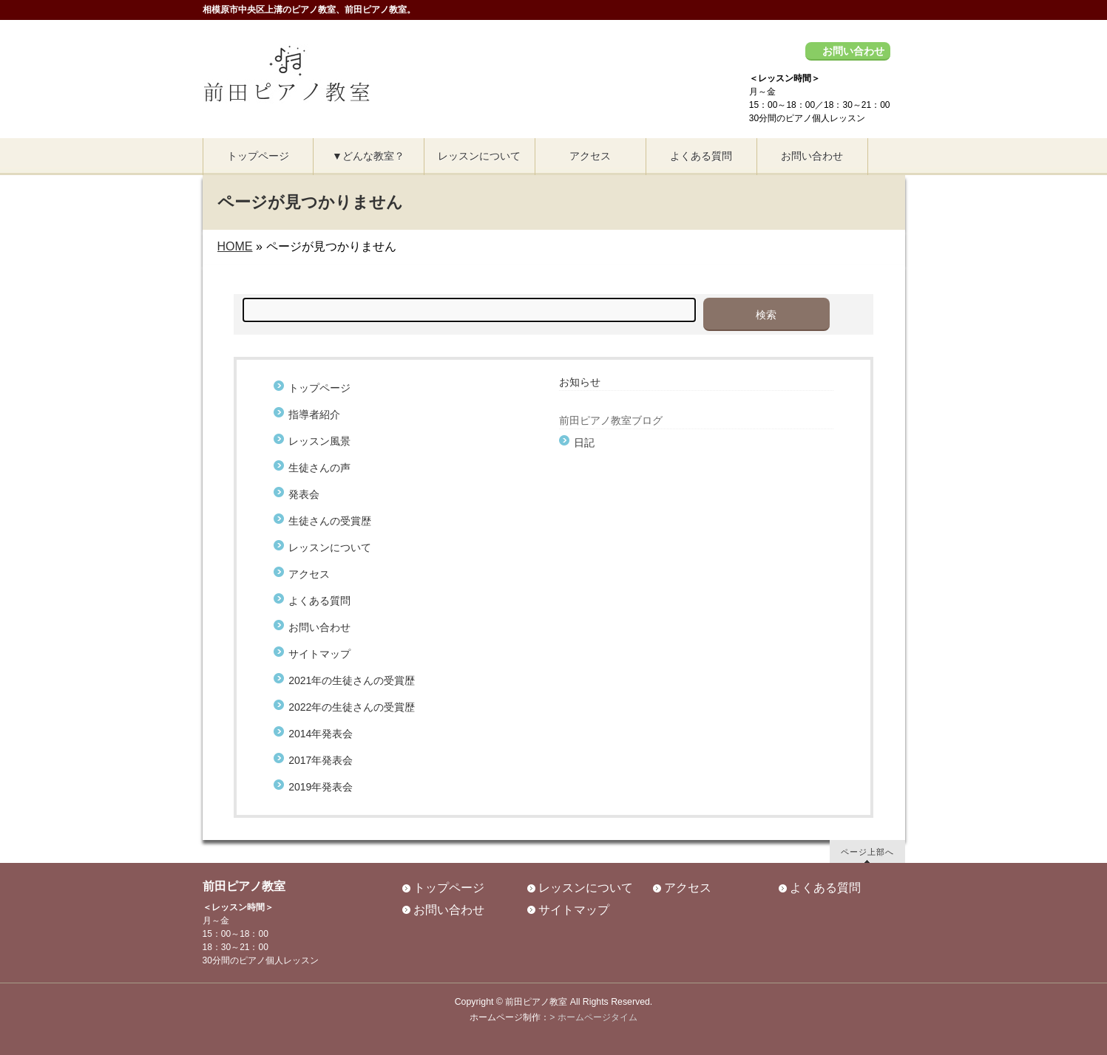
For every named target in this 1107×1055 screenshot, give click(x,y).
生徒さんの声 (324, 468)
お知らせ (579, 382)
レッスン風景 (319, 441)
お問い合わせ (853, 51)
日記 (584, 442)
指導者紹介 (314, 414)
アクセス (309, 574)
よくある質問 (319, 601)
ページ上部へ (867, 851)
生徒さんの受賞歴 (329, 521)
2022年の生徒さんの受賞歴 (351, 707)
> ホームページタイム (593, 1017)
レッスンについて (329, 547)
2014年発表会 (320, 734)
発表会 (303, 494)
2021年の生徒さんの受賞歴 (351, 680)
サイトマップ (319, 654)
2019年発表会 (320, 787)
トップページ (319, 388)
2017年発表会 (320, 760)
